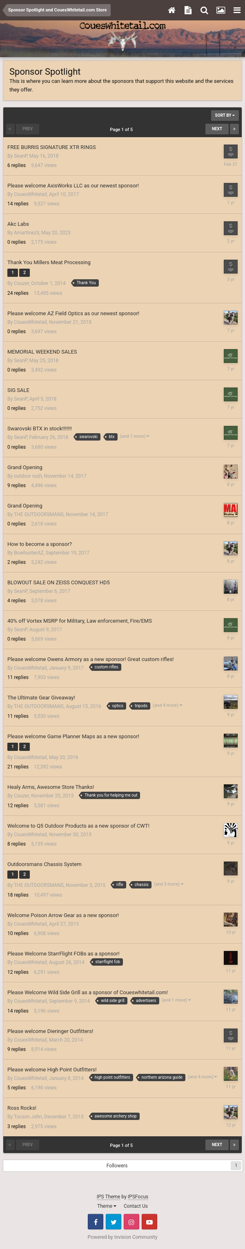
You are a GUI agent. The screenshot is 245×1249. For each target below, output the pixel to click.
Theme (106, 1206)
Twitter (113, 1221)
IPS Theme (108, 1197)
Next (217, 129)
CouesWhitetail (30, 194)
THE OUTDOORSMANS (39, 514)
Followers (117, 1166)
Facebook (95, 1221)
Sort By (225, 115)
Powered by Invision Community (123, 1237)
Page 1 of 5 (122, 129)
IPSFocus (138, 1197)
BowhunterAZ (29, 553)
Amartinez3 (26, 233)
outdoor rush (28, 476)
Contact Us (136, 1206)
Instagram (131, 1221)
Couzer (21, 283)
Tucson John (28, 1117)
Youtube (149, 1221)
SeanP (20, 156)
